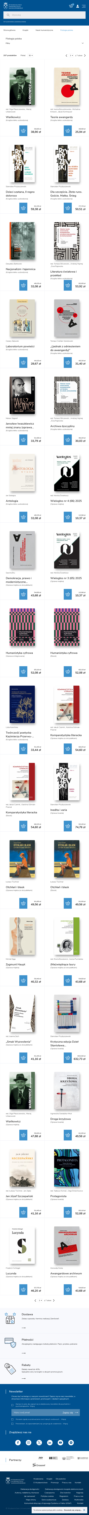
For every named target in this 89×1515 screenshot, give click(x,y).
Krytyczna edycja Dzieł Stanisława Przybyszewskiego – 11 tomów (65, 1047)
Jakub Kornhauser (65, 112)
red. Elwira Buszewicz (59, 959)
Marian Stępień (12, 418)
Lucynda (11, 1273)
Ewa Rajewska (57, 266)
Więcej (32, 1406)
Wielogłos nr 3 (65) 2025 (66, 578)
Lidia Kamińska (12, 727)
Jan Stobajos (11, 495)
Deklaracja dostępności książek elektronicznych (64, 1489)
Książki (25, 30)
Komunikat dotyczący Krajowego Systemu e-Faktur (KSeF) (47, 1503)
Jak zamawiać (29, 1496)
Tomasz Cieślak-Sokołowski (61, 341)
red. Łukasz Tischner (14, 1191)
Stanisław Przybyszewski (16, 186)
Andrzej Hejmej (76, 264)
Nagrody (79, 1492)
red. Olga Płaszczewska (15, 109)
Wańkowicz (13, 117)
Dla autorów (61, 1479)
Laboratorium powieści (20, 346)
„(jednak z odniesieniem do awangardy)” (65, 348)
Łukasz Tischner (12, 882)
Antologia (12, 501)
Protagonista (58, 1196)
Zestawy (65, 1500)
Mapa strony (31, 1500)
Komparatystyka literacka (66, 735)
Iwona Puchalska (76, 959)
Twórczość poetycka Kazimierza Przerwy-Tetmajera (19, 736)
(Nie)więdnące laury (62, 964)
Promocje (55, 1482)
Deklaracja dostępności (30, 1489)
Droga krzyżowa (60, 1119)
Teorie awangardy (61, 117)
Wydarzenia (38, 1479)
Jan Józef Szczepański (19, 1196)
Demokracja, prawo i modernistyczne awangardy (19, 581)
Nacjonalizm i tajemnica (20, 269)
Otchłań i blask (15, 887)
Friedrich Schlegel (13, 1268)
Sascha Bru (10, 573)
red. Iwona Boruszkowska (60, 109)
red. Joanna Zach (12, 1036)
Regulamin (64, 1496)
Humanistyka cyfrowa (19, 653)
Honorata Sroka (56, 1268)
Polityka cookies (47, 1496)
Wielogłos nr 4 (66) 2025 (66, 501)
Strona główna (9, 30)
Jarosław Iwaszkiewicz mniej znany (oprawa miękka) (20, 427)
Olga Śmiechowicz (75, 1191)
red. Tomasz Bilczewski (59, 264)
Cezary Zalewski (12, 341)
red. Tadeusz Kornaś (58, 1191)
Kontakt (78, 1482)
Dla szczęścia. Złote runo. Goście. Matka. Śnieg (66, 193)
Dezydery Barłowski (14, 264)
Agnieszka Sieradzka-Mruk (61, 1113)
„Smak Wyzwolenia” (18, 1042)
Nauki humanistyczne (44, 30)
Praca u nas (66, 1482)
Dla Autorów (65, 1492)
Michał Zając (11, 959)
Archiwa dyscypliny (62, 426)
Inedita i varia (58, 810)
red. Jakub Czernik (57, 727)
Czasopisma (49, 1492)
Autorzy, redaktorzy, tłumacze (27, 1492)
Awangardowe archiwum (66, 1273)
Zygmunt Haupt (15, 964)
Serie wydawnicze (49, 1500)
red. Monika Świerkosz (59, 495)
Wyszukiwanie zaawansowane (14, 22)
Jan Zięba (27, 1191)
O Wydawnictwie (40, 1482)
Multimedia (78, 1500)
